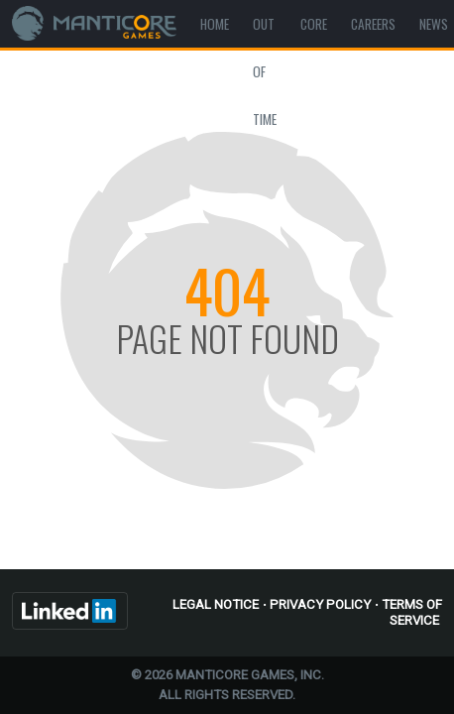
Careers (373, 24)
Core (313, 24)
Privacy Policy (320, 604)
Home (214, 24)
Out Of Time (265, 71)
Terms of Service (412, 612)
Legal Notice (215, 604)
